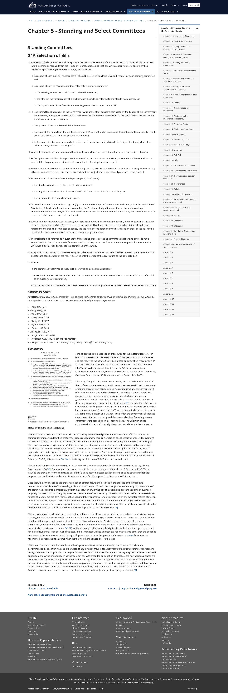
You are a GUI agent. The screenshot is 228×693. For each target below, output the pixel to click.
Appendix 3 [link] (168, 263)
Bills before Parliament (82, 647)
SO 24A (64, 459)
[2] (49, 469)
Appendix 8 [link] (168, 288)
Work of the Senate (36, 625)
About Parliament (139, 11)
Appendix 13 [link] (168, 314)
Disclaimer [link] (79, 689)
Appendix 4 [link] (168, 268)
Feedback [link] (91, 689)
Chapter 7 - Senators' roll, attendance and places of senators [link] (178, 80)
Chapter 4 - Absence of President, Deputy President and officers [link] (177, 56)
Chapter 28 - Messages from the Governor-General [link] (176, 209)
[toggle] (197, 28)
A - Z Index (166, 637)
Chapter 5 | (43, 588)
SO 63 (130, 535)
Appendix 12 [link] (168, 309)
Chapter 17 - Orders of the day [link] (176, 145)
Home (32, 11)
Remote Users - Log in (171, 625)
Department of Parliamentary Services (178, 662)
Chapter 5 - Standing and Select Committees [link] (176, 64)
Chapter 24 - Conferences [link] (174, 184)
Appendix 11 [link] (168, 304)
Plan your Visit (122, 650)
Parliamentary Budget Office (173, 665)
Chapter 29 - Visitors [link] (171, 215)
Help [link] (101, 689)
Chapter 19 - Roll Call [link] (172, 155)
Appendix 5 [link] (168, 273)
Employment (166, 634)
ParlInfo (164, 5)
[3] (116, 507)
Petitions (120, 625)
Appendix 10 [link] (168, 299)
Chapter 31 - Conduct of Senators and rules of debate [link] (179, 232)
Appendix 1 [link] (168, 252)
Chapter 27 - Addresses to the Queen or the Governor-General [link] (180, 201)
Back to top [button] (194, 688)
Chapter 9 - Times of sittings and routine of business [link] (180, 96)
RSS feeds (166, 643)
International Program (81, 637)
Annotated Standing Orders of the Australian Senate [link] (176, 29)
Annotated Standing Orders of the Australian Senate (119, 21)
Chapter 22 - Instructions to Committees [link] (180, 170)
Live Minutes (33, 653)
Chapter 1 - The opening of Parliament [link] (179, 36)
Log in (184, 5)
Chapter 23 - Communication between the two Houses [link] (179, 177)
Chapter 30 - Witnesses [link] (173, 220)
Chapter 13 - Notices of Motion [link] (176, 124)
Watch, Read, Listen (80, 625)
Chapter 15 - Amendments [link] (174, 134)
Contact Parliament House (127, 631)
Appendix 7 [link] (168, 283)
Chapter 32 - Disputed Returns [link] (176, 239)
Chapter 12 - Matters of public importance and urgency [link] (175, 117)
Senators (32, 631)
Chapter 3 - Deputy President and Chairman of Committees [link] (177, 48)
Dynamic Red (33, 628)
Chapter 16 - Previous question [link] (176, 139)
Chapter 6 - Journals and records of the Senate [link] (179, 72)
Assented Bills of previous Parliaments (89, 650)
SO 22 (68, 528)
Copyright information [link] (62, 689)
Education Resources (81, 631)
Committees (77, 666)
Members (32, 656)
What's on (120, 641)
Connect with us (123, 628)
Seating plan (33, 634)
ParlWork (175, 5)
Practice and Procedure (79, 21)
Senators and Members (86, 11)
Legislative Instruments (82, 656)
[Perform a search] (198, 5)
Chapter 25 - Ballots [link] (171, 189)
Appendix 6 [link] (168, 278)
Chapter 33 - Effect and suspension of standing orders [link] (179, 245)
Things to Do (121, 644)
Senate (61, 21)
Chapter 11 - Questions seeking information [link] (176, 109)
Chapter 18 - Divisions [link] (172, 150)
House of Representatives (39, 644)
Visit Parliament (165, 11)
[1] (127, 403)
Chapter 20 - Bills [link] (170, 160)
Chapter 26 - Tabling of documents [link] (177, 194)
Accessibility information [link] (38, 689)
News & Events (114, 11)
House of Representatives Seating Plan (45, 659)
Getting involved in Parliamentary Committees (136, 622)
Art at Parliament (123, 647)
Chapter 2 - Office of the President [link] (177, 41)
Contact (155, 5)
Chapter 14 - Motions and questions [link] (178, 129)
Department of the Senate (173, 653)
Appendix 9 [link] (168, 294)
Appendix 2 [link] (168, 257)
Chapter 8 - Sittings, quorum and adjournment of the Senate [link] (176, 88)
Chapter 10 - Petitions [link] (172, 103)
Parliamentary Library (81, 634)
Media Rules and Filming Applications (132, 653)
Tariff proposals (79, 653)
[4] (135, 570)
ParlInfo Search (168, 628)
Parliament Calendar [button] (140, 5)
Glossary (165, 640)
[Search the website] (194, 5)
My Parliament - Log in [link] (170, 622)
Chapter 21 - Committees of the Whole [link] (179, 165)
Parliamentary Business (52, 11)
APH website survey (170, 631)
